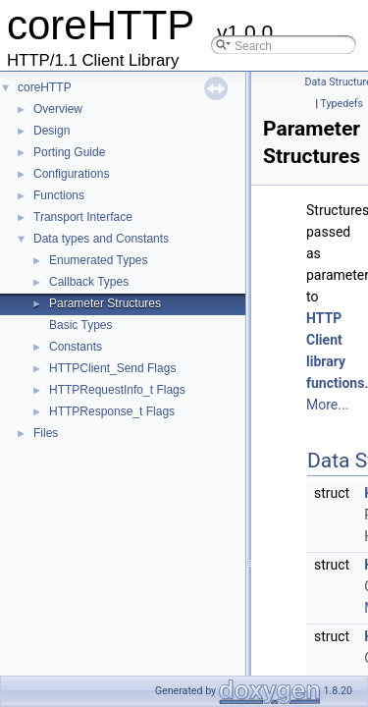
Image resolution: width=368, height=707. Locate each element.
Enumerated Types (98, 260)
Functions (58, 195)
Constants (75, 347)
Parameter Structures (105, 303)
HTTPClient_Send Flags (112, 368)
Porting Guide (69, 152)
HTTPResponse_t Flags (112, 411)
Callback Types (89, 282)
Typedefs (341, 103)
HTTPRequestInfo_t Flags (117, 390)
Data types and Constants (101, 238)
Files (45, 433)
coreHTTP (45, 87)
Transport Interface (82, 217)
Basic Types (80, 325)
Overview (57, 109)
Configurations (71, 174)
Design (51, 130)
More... (327, 404)
